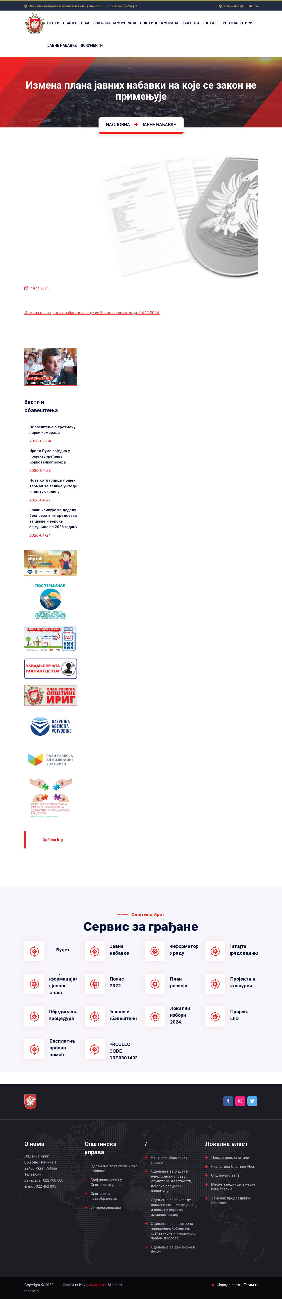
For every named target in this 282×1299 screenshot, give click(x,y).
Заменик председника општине (230, 1200)
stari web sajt (233, 6)
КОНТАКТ (210, 23)
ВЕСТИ (53, 23)
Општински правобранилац (104, 1196)
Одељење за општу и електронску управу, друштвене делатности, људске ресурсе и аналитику (171, 1181)
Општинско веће (225, 1175)
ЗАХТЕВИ (190, 23)
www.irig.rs (97, 1285)
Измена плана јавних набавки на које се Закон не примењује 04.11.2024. (92, 312)
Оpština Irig (52, 840)
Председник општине (230, 1157)
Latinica (252, 6)
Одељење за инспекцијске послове (114, 1168)
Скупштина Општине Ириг (233, 1166)
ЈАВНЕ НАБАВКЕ (62, 45)
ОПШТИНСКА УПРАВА (159, 23)
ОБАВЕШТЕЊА (76, 23)
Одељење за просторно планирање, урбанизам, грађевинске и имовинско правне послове (173, 1231)
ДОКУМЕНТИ (91, 45)
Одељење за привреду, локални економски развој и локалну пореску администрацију (174, 1207)
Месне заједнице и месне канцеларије (233, 1187)
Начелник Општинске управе (169, 1160)
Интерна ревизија (106, 1207)
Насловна (118, 124)
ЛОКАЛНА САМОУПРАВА (114, 23)
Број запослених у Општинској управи (107, 1182)
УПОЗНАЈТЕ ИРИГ (238, 23)
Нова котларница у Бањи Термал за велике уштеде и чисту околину (53, 486)
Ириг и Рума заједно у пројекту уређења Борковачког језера (49, 457)
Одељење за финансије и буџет (173, 1250)
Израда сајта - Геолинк (237, 1285)
